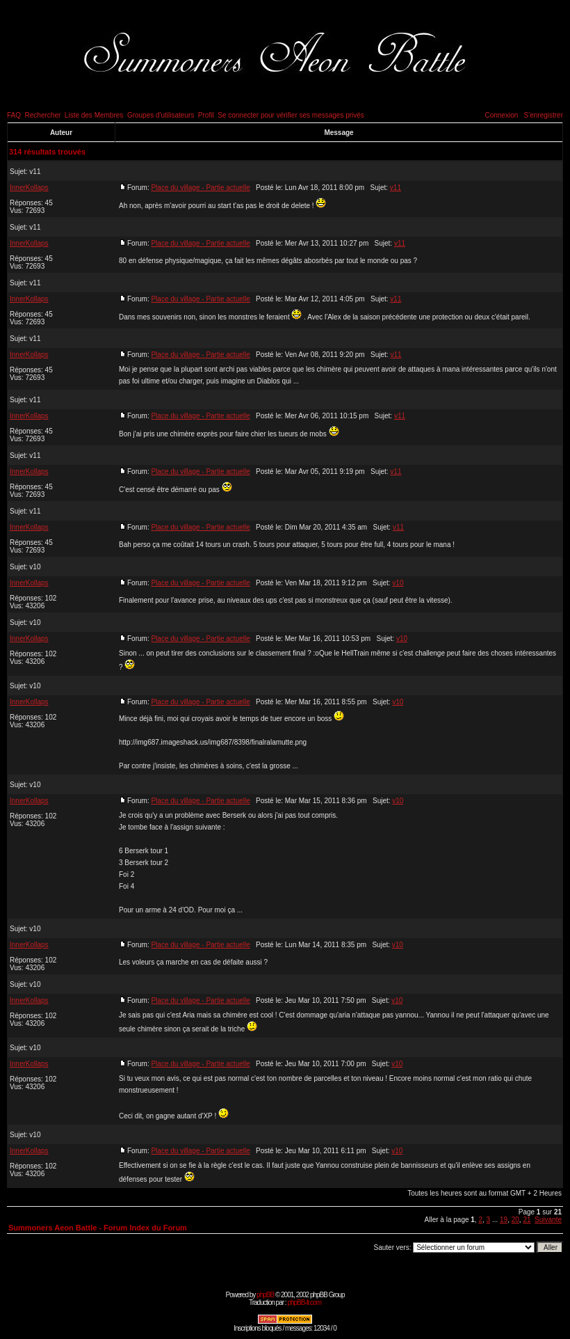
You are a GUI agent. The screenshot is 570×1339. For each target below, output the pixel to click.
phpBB (265, 1295)
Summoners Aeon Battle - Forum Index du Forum (97, 1227)
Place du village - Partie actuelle (200, 187)
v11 (34, 171)
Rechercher (43, 115)
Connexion (501, 115)
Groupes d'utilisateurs (160, 115)
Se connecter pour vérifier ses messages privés (291, 115)
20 (515, 1219)
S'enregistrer (543, 115)
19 (503, 1219)
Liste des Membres (94, 115)
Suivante (548, 1219)
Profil (206, 115)
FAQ (14, 115)
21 (526, 1219)
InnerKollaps (29, 187)
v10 (34, 567)
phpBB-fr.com (304, 1302)
